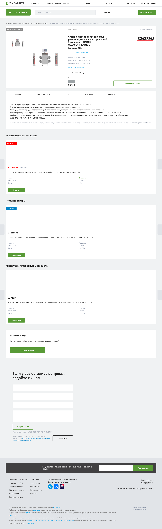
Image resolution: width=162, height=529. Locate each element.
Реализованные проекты (18, 480)
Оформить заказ (147, 12)
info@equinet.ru (147, 480)
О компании (34, 480)
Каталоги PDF (35, 486)
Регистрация (151, 3)
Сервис (87, 3)
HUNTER (77, 57)
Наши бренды (14, 493)
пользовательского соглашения (62, 520)
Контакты (131, 3)
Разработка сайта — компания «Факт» (140, 508)
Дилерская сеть (36, 490)
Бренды (109, 3)
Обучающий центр (16, 490)
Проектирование (62, 3)
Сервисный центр (16, 486)
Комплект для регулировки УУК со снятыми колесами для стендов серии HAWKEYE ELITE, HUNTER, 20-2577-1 (50, 302)
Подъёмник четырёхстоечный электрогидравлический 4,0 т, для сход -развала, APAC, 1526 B (44, 172)
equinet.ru (56, 507)
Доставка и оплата (16, 497)
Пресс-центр (35, 483)
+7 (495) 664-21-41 (147, 483)
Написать (63, 438)
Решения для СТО (16, 483)
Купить (16, 190)
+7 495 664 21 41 (36, 3)
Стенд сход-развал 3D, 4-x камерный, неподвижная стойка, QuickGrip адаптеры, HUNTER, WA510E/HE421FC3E (50, 237)
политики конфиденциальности (38, 520)
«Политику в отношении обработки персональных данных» (31, 439)
